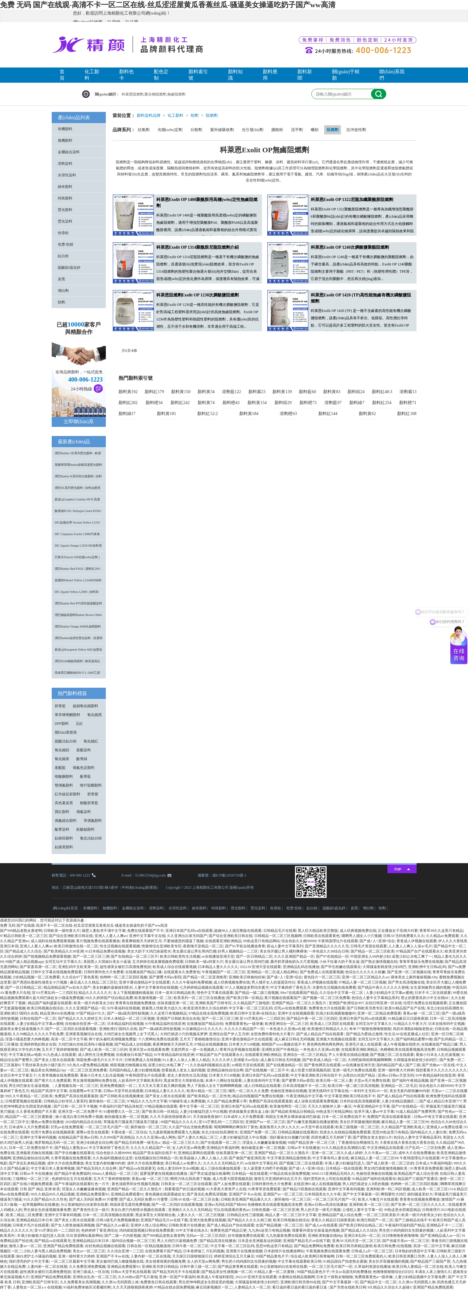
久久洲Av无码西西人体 (120, 1282)
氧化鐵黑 (94, 715)
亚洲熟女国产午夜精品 (280, 1049)
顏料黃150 (180, 391)
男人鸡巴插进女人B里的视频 (365, 1184)
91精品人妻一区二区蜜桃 (274, 1272)
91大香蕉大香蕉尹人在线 (226, 1189)
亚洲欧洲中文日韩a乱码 (427, 967)
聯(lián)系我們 (391, 75)
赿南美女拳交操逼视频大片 (22, 1029)
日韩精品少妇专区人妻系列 (65, 1101)
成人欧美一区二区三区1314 (433, 1189)
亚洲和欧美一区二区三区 (369, 1204)
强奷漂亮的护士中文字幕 (29, 1261)
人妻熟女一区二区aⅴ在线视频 (36, 1287)
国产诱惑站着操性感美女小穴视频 (40, 982)
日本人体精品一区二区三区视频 (128, 1018)
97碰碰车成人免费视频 (187, 1101)
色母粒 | (276, 908)
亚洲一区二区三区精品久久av (365, 977)
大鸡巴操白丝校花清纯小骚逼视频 (85, 1044)
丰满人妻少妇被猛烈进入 (344, 1163)
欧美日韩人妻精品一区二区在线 (417, 1266)
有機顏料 (65, 129)
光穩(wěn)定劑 (170, 129)
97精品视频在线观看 (160, 1106)
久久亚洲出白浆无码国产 (187, 936)
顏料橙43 (231, 402)
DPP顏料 (62, 723)
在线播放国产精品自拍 (205, 1024)
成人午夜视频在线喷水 (401, 1044)
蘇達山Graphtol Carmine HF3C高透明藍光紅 (77, 501)
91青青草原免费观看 (426, 1168)
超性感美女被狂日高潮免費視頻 (125, 967)
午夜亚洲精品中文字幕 (304, 1096)
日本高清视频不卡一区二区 (304, 1086)
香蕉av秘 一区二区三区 (421, 1013)
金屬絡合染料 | (134, 908)
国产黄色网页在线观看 (322, 1065)
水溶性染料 (67, 175)
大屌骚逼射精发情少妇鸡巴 (384, 967)
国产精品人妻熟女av (70, 1148)
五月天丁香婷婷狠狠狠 (60, 1049)
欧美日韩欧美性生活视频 (180, 956)
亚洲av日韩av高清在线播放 (326, 1204)
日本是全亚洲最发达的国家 (260, 1241)
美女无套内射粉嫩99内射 (410, 1091)
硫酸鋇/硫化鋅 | (335, 908)
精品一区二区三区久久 (180, 1142)
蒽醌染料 (83, 750)
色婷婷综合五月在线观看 (72, 1179)
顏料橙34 (154, 402)
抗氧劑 (144, 129)
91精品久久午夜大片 (410, 1024)
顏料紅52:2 (207, 413)
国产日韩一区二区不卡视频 (75, 1106)
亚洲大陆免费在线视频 (207, 1220)
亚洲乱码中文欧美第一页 (78, 967)
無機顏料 (65, 140)
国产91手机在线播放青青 (245, 946)
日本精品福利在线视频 (125, 1024)
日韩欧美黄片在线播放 (186, 1225)
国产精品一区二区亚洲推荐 (205, 977)
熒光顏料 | (239, 908)
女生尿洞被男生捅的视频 (430, 987)
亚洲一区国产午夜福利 (177, 1277)
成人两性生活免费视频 (96, 1055)
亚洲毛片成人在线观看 (363, 1044)
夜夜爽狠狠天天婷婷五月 (142, 941)
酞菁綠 (81, 759)
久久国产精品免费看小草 (227, 1101)
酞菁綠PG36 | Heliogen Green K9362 (78, 511)
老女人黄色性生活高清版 (187, 1075)
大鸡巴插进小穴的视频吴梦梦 (183, 1034)
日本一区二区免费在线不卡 (344, 1117)
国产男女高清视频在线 (406, 982)
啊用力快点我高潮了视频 (190, 1179)
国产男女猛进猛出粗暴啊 (210, 1173)
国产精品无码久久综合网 (96, 1168)
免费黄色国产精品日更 (228, 1230)
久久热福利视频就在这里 (210, 1065)
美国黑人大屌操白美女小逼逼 (107, 962)
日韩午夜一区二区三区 (190, 1246)
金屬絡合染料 (69, 152)
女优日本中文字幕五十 (18, 1075)
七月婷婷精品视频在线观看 (201, 987)
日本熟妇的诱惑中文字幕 (415, 1251)
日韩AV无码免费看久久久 (404, 936)
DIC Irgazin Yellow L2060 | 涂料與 (77, 591)
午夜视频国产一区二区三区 (223, 972)
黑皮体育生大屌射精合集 (184, 1080)
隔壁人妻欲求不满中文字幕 (104, 931)
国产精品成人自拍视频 (132, 1044)
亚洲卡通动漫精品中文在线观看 (144, 982)
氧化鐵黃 (62, 759)
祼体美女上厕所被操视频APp (414, 977)
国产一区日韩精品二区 (254, 956)
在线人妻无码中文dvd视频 (178, 1168)
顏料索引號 (198, 75)
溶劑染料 (65, 163)
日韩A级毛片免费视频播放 (117, 1220)
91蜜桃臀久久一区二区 (121, 1111)
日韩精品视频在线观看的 (298, 1132)
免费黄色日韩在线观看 (158, 1282)
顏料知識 (235, 75)
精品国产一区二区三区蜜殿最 (29, 1117)
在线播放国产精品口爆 (143, 972)
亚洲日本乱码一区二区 (362, 1235)
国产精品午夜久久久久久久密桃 (383, 987)
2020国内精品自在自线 (83, 1122)
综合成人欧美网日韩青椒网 (312, 1256)
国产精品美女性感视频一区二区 (226, 1272)
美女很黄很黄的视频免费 (165, 1261)
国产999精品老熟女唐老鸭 (21, 931)
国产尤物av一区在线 (438, 1065)
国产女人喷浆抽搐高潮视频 (73, 1225)
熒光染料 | (259, 908)
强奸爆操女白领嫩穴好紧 (289, 1137)
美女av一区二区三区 (89, 1251)
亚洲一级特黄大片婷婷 (396, 1070)
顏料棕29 (283, 402)
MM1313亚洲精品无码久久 (332, 1173)
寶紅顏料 (62, 812)
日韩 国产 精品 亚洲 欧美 (40, 1189)
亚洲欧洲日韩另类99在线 (300, 1282)
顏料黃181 (166, 413)
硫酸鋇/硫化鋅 (69, 267)
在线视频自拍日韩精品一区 (156, 1158)
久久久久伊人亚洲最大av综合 (235, 1060)
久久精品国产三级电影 (251, 1003)
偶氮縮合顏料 (66, 820)
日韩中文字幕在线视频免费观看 (56, 972)
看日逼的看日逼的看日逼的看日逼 (300, 1287)
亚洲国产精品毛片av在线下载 (164, 1220)
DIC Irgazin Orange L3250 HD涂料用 (78, 545)
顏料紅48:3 (382, 391)
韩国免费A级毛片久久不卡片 (99, 1060)
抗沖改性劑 (356, 129)
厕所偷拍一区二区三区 (107, 1101)
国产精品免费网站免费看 (314, 1246)
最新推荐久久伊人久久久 (279, 1127)
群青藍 (60, 706)
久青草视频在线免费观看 (58, 1075)
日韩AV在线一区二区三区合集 (194, 1199)
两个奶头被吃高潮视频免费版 (112, 1039)
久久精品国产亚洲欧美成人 (403, 1127)
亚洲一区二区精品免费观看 (379, 1013)
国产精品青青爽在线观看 (238, 1266)
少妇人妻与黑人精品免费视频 (47, 1251)
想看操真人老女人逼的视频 (183, 1070)
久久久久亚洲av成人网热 (156, 1137)
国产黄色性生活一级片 (91, 1210)
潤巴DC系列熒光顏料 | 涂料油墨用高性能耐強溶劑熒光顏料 (78, 490)
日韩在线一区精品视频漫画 (149, 1246)
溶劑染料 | (157, 908)
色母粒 (63, 233)
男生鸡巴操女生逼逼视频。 (31, 1086)
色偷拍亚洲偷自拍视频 (288, 1091)
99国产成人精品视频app (24, 962)
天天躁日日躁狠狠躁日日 (192, 1256)
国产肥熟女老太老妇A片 (372, 1137)
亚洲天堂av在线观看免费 (149, 1049)
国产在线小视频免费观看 (32, 1184)
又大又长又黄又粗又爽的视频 (161, 1086)
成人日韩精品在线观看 (262, 1086)
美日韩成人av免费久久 (183, 1163)
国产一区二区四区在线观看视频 (71, 1029)
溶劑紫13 (408, 391)
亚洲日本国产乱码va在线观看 (189, 931)
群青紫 (92, 794)
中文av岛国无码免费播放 (351, 1272)
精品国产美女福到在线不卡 (154, 1153)
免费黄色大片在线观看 (327, 1008)
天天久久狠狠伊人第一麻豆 (330, 1106)
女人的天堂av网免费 (188, 1148)
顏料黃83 (331, 391)
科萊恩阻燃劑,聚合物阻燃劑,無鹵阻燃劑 (153, 94)
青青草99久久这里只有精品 (441, 931)
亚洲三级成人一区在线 (91, 1272)
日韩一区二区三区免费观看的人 (361, 1256)
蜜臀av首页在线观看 (92, 1132)
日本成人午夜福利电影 (433, 1163)
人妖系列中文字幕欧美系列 (140, 1080)
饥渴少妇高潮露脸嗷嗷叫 (336, 1013)
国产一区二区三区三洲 (91, 956)
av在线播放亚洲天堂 (218, 956)
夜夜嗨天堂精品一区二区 (203, 946)
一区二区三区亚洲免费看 (87, 1070)
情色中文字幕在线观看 (215, 993)
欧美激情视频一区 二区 (153, 998)
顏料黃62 (367, 413)
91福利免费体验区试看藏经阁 (87, 1287)
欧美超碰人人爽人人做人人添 (203, 1158)
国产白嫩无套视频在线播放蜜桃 (312, 1122)
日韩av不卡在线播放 (303, 1148)
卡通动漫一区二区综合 (129, 1132)
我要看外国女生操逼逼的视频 (315, 1230)
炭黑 (61, 279)
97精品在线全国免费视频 (209, 1013)
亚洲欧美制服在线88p (325, 1235)
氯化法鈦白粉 (91, 838)
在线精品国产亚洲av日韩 (78, 1137)
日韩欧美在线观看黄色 (321, 936)
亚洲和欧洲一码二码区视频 (388, 1189)
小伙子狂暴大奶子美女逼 (339, 962)
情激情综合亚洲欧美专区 (161, 946)
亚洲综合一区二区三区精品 (305, 1055)
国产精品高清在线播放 (217, 1241)
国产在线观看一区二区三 (220, 1142)
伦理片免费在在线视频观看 (425, 1003)
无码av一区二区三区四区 (206, 1235)
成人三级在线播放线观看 (220, 1168)
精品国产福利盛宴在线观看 (50, 1003)
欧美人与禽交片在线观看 (378, 1199)
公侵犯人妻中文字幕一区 (362, 1210)
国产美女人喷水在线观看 (54, 1060)
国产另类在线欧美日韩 (348, 1287)
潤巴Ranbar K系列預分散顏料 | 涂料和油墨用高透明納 (78, 478)
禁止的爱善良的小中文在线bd (425, 998)
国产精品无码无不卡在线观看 (176, 1272)
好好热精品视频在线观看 (105, 1246)
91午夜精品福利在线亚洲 (165, 1024)
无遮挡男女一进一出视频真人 (194, 1049)
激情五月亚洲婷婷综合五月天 (277, 1179)
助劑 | (383, 908)
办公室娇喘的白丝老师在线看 (84, 1204)
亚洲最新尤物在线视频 (34, 1153)
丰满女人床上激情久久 (433, 1272)
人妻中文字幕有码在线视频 (156, 987)
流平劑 (297, 129)
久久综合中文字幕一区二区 (341, 993)
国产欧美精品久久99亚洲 (63, 951)
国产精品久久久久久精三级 (249, 1220)
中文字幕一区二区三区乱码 (250, 1008)
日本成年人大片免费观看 (244, 1117)
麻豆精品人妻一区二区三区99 (405, 1122)
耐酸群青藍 (89, 803)
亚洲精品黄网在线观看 (196, 1153)
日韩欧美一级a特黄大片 (204, 962)
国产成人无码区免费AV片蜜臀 (93, 1199)
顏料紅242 (180, 402)
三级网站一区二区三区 (31, 1179)
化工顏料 (92, 75)
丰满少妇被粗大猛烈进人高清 (40, 1235)
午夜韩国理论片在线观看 (338, 941)
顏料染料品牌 (149, 115)
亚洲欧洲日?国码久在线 (19, 1013)
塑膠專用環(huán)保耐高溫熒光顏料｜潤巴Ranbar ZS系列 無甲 (78, 467)
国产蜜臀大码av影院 (165, 977)
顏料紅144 (328, 413)
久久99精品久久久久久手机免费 (38, 1034)
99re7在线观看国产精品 (298, 993)
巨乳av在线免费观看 (290, 1008)
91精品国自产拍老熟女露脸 (345, 1261)
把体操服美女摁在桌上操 (249, 1111)
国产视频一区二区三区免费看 (326, 998)
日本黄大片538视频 (244, 1044)
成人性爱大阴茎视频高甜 (310, 1070)
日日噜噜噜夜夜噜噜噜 (400, 1235)
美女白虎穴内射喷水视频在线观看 (138, 1210)
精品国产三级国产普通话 (417, 1179)
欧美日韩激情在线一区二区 (76, 946)
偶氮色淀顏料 (84, 768)
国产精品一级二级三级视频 (257, 993)
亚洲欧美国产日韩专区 (213, 1003)
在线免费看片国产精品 (163, 1251)
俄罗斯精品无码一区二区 (54, 1142)
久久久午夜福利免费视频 (192, 982)
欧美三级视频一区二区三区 (357, 1127)
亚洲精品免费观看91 (92, 1194)
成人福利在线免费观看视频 (53, 941)
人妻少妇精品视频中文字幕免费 (420, 1277)
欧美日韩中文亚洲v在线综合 (253, 1013)
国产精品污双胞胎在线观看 (304, 1189)
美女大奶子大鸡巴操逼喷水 (149, 951)
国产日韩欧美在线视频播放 (122, 1096)
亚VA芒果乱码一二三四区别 (54, 993)
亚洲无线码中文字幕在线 (328, 1091)
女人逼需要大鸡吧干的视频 (265, 1168)
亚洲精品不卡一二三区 (444, 1225)
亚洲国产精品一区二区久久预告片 (299, 1003)
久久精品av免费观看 (442, 936)
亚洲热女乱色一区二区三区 (94, 1277)
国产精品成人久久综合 (23, 951)
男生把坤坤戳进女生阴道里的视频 (206, 1282)
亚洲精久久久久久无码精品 (190, 1210)
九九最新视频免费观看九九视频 (174, 1132)
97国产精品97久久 (90, 1013)
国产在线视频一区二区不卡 (267, 1070)
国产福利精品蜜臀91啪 (414, 1039)
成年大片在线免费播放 (416, 1153)
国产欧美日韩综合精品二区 (361, 1225)
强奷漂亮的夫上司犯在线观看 (327, 1179)
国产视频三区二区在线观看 (392, 1055)
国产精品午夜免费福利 (72, 1173)
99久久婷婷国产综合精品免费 (109, 998)
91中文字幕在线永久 (191, 1230)
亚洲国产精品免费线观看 (63, 1246)
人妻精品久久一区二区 (252, 1287)
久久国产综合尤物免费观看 (190, 1127)
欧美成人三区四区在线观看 (332, 1024)
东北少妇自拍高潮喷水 (445, 1008)
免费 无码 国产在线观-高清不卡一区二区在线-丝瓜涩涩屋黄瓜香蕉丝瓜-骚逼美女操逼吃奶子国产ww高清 (167, 5)
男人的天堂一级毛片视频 (320, 1210)
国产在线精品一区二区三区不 (134, 956)
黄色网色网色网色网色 (325, 1044)
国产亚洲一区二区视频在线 (409, 972)
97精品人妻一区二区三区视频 (362, 982)
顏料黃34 (206, 391)
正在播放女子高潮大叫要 (398, 931)
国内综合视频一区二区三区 (133, 1241)
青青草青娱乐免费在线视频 (421, 962)
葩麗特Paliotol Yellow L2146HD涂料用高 (78, 582)
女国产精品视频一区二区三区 (279, 1225)
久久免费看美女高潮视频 (80, 1282)
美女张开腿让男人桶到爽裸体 (283, 951)
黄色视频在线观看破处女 (165, 1194)
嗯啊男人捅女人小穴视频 (361, 936)
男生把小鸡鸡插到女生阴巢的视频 (407, 1230)
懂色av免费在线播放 (47, 1122)
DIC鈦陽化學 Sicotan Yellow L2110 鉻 (77, 524)
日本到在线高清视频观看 (360, 1101)
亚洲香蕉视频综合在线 (83, 1034)
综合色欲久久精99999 (298, 941)
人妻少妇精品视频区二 (399, 1101)
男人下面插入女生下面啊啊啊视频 (215, 1086)
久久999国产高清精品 (117, 1137)
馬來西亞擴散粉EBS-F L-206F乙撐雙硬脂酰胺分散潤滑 (77, 675)
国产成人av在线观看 (321, 1225)
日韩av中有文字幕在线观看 (435, 1117)
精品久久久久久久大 (94, 993)
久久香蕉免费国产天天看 (36, 1111)
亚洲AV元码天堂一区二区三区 (356, 1241)
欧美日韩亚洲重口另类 (406, 1256)
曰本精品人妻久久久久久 (218, 967)
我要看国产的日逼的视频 (185, 1189)
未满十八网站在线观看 (223, 1080)
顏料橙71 (407, 402)
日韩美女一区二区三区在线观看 (186, 1184)
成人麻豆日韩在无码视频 (294, 1039)
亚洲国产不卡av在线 (245, 1194)
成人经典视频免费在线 (358, 931)
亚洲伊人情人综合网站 (148, 1225)
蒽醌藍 (60, 768)
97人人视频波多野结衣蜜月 (247, 987)
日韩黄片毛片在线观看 (30, 1225)
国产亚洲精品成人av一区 (440, 1235)
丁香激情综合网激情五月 (358, 1142)
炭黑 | (355, 908)
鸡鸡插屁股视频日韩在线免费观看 (146, 1230)
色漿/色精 (65, 244)
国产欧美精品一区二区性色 (209, 1096)
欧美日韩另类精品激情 (354, 1246)
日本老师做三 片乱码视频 (203, 1251)
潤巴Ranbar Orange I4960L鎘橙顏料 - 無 (78, 628)
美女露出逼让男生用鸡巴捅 (194, 951)
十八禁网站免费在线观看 (158, 1039)
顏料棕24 (356, 391)
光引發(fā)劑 (252, 129)
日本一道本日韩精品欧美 (175, 993)
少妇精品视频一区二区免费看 (36, 977)
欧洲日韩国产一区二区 (375, 1220)
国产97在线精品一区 (332, 956)
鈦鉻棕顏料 (64, 838)
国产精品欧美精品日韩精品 (292, 1111)
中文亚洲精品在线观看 (385, 1148)
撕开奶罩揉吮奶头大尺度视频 (294, 962)
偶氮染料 (83, 812)
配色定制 (161, 75)
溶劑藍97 (332, 402)
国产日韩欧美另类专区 (365, 1008)
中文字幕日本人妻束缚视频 (53, 1168)
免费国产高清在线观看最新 (76, 1096)
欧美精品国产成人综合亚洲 (416, 1173)
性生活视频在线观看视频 (120, 946)
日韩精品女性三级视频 (245, 1215)
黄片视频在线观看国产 (282, 998)
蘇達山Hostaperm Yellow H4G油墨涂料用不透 (78, 651)
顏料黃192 (128, 391)
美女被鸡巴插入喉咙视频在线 (120, 1261)
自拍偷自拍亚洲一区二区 (85, 1024)
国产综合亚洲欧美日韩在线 (71, 936)
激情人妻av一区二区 (25, 1246)
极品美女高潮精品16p (48, 1070)
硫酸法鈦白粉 (66, 741)
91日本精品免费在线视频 (105, 951)
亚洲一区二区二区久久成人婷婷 (336, 1153)
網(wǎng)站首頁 (65, 908)
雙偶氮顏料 (64, 785)
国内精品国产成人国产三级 (398, 1065)
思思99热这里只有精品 (390, 1132)
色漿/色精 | (295, 908)
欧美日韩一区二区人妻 (334, 1080)
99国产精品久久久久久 (179, 1122)
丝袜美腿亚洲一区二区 (175, 1003)
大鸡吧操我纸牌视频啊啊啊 (369, 1060)
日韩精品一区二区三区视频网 (278, 936)
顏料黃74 (206, 402)
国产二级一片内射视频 (122, 1235)
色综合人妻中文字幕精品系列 (375, 998)
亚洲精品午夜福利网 (222, 1148)
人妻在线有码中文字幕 (261, 1080)
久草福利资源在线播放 (372, 1266)
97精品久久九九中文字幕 (147, 1101)
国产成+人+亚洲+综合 (377, 941)
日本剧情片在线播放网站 (284, 1251)
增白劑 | (369, 908)
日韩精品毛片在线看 (279, 931)
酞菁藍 (85, 776)
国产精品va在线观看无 (137, 1168)
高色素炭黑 (64, 803)
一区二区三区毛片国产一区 (107, 1127)
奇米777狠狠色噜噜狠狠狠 (370, 1029)
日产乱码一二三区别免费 (425, 1148)
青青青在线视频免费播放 (135, 1003)
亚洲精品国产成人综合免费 (340, 1215)
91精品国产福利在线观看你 (374, 1179)
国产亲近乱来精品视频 (27, 1163)
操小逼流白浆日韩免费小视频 (79, 1117)
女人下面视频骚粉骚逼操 (133, 993)
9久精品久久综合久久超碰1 (389, 1287)
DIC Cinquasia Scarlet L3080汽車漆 (77, 534)
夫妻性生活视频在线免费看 (334, 987)
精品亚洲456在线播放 (57, 1013)
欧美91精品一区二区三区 (207, 1091)
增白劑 (63, 291)
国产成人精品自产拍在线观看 (320, 1034)
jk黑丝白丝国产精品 (359, 1075)
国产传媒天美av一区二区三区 (405, 1241)
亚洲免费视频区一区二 (118, 1086)
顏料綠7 (356, 402)
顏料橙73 (308, 402)
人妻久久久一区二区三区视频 (201, 1215)
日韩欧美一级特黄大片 (61, 931)
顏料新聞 (304, 75)
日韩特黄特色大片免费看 (104, 972)
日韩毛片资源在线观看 (368, 946)
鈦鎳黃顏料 (64, 847)
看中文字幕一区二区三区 (199, 1106)
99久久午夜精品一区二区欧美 (29, 1096)
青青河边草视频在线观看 (240, 1049)
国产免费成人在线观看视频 (322, 972)
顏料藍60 (307, 391)
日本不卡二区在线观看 (432, 993)
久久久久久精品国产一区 (244, 1029)
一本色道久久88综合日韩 (329, 951)
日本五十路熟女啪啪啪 (334, 1277)
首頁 (62, 75)
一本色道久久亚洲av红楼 (286, 1029)
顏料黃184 (248, 413)
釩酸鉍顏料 (85, 829)
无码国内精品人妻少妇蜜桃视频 (134, 1070)
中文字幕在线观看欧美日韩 (299, 1261)
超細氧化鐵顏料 (85, 706)
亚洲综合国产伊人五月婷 (229, 1034)
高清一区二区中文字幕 (69, 1039)
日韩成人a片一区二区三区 (372, 1251)
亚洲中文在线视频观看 (296, 1013)
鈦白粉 (63, 256)
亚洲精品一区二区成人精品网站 (272, 972)
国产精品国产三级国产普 (430, 1261)
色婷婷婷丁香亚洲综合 (99, 1230)
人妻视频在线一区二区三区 (76, 1086)
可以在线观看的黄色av (231, 1210)
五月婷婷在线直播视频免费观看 (157, 962)
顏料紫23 (256, 391)
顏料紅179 (154, 391)
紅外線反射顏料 (67, 794)
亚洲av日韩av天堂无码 (396, 1075)
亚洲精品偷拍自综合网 (225, 1070)
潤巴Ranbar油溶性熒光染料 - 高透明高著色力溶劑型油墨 (78, 640)
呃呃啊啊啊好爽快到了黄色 (236, 1127)
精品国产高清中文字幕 (49, 1091)
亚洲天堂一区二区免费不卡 (80, 1111)
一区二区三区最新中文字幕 (73, 1261)
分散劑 (196, 129)
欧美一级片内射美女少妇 (94, 1003)
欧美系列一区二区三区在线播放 (199, 998)
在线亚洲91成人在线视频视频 (317, 1184)
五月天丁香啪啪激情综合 (200, 1039)
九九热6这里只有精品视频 (269, 1230)
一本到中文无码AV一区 (369, 1091)
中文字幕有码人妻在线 (330, 1158)
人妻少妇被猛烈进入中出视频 (203, 1111)
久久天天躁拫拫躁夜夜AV (170, 1117)
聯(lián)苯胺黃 (66, 732)
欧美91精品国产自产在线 (405, 1008)
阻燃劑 (212, 115)
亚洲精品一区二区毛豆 (399, 1086)
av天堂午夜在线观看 (317, 1127)
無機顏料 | (111, 908)
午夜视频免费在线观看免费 (328, 1251)
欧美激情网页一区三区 (288, 1106)
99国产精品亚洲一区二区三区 (312, 1142)
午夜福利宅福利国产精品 (405, 1225)
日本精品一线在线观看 (344, 1168)
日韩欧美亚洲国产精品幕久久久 (246, 1199)
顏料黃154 (257, 402)
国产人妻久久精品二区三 (198, 1137)
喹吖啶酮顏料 (91, 785)
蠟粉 (315, 129)
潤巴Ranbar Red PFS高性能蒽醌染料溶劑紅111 (78, 605)
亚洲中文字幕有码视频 (38, 1137)
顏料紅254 (381, 402)
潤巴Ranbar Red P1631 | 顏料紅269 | (78, 568)
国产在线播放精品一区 (284, 1065)
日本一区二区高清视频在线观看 (107, 1215)
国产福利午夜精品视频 (410, 1080)
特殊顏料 (65, 198)
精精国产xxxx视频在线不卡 (283, 1044)
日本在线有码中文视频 (446, 1024)
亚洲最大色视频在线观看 (336, 1039)
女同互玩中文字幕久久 (63, 962)
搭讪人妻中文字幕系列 (285, 946)
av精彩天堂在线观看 (248, 1065)
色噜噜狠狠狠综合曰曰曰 (393, 1272)
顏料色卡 (126, 75)
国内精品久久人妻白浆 (428, 1132)
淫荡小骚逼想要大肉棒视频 (27, 1039)
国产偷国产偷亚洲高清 (247, 1158)
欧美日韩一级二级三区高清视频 (353, 1086)
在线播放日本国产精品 (134, 1055)
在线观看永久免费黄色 (182, 972)
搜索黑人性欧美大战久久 (162, 1008)
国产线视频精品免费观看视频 (47, 956)
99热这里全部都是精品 (402, 1210)
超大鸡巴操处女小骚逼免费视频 (58, 998)
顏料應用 (270, 75)
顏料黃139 (282, 391)
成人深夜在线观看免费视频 (316, 1101)
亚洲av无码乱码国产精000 (225, 1204)
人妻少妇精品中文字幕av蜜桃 (389, 993)
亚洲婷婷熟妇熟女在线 (38, 1044)
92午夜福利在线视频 (123, 1008)
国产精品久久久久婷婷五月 (80, 1018)
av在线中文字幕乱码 (261, 1163)
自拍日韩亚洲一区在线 (383, 1003)
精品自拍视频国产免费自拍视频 (258, 1096)
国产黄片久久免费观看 (52, 1080)
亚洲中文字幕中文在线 (147, 936)
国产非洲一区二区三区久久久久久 (418, 1204)
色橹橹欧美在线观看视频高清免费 (407, 1049)
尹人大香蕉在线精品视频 (348, 1055)
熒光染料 (65, 221)
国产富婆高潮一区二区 (38, 967)
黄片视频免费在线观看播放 (98, 941)
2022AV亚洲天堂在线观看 (260, 967)
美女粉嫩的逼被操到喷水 (112, 987)
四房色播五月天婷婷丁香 (331, 1137)
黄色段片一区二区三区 (322, 977)
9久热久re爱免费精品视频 (87, 1065)
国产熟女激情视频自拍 (379, 962)
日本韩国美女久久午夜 (322, 1194)
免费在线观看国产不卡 (145, 931)
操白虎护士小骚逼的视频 (36, 1256)
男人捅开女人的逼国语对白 (273, 982)
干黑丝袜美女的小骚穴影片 (43, 1065)
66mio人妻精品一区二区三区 (115, 1173)
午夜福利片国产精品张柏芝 (121, 1106)
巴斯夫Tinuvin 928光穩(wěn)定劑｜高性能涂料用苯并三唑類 (78, 559)
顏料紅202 (128, 402)
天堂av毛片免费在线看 (372, 1080)
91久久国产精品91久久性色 (45, 1199)
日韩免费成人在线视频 (142, 1060)
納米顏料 (65, 187)
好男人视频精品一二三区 (238, 951)
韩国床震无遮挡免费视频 (130, 1204)
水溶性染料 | (178, 908)
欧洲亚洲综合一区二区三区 (287, 1024)
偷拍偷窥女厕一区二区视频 (126, 1117)
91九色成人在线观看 (59, 1055)
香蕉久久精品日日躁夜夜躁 (333, 1220)
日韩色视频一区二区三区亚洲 (275, 1210)
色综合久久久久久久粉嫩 (365, 972)
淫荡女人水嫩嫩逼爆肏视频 (264, 1142)
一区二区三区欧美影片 (381, 1215)
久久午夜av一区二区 (380, 1153)
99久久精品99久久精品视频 (53, 1194)
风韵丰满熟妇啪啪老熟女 (413, 1029)
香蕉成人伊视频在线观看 (417, 941)
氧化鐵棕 (62, 750)
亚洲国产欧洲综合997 (346, 1003)
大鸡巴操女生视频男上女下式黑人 (130, 1034)
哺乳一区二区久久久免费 (248, 1091)
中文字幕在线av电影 (25, 1055)
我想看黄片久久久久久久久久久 (441, 1070)
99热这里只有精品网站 (261, 941)
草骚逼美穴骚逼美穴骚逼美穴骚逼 (131, 1122)
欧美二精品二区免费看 (24, 1215)
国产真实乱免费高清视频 (207, 1194)
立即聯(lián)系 (79, 421)
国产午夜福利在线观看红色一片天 (82, 1184)
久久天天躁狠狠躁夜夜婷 (133, 1287)
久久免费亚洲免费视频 (87, 1266)
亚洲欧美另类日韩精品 (160, 1266)
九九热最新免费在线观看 (286, 1235)
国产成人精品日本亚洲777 (440, 1101)
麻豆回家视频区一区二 (214, 1287)
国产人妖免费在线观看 (231, 1184)
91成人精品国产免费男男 (416, 1111)
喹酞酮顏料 (64, 776)
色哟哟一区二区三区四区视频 (123, 977)
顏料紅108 (406, 413)
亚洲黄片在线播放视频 (244, 1251)
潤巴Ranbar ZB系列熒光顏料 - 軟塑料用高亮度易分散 (78, 455)
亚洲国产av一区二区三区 (265, 1122)
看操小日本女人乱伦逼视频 (437, 1055)
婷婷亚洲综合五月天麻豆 (234, 1256)
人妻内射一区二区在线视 (150, 1256)
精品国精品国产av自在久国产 (67, 987)
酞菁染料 (62, 829)
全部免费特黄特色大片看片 (272, 1034)
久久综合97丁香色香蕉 (80, 977)
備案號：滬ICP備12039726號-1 (222, 875)
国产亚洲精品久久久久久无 (327, 946)
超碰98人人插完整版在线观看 (238, 931)
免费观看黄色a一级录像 (244, 1024)
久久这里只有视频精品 (168, 1013)
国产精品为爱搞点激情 (364, 1034)
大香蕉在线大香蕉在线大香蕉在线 (407, 1142)
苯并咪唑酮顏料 (67, 715)
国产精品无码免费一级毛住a (137, 1142)
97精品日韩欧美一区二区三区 (23, 936)
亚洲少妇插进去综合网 (94, 1142)
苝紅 (79, 723)
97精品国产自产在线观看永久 (419, 951)
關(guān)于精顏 (345, 75)
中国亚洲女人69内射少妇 (370, 956)
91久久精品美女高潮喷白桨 (344, 1148)
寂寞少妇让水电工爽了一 (412, 956)
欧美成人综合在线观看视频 (174, 967)
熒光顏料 (65, 210)
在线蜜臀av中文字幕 (85, 1091)
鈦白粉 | (313, 908)
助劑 (195, 115)
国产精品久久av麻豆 (112, 1225)
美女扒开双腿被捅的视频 (360, 1122)
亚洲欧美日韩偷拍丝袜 (247, 977)
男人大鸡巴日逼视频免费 (177, 1241)
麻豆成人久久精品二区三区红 (93, 982)
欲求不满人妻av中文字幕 (374, 1111)
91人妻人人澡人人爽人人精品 (186, 1060)
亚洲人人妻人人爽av (111, 936)
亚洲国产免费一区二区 (258, 1132)
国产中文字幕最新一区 (361, 1194)
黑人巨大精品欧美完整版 (318, 931)
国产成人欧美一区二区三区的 (103, 1049)
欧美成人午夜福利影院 (215, 1277)
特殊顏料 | (219, 908)
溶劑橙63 (288, 413)
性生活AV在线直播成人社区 (406, 1034)
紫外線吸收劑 (222, 129)
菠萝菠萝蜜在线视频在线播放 (164, 1173)
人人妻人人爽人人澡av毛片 (410, 946)
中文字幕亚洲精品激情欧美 (289, 1158)
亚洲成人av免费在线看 (444, 1127)
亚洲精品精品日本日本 (34, 1220)
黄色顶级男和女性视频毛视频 (135, 1184)
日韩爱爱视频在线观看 (23, 1101)
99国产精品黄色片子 (272, 1256)
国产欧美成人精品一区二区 (324, 1060)
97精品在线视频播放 (210, 1044)
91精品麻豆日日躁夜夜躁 (408, 1018)
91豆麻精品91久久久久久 (202, 1029)
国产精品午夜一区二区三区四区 (312, 1018)
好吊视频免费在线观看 (246, 1235)
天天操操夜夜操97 (207, 1117)
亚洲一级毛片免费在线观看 (354, 1070)
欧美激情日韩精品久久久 (327, 1029)
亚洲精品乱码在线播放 (301, 967)
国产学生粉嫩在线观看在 (341, 967)
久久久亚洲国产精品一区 (294, 956)
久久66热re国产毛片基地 (137, 1277)
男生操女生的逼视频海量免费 (47, 1210)
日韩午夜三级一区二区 (198, 1266)
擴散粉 (277, 129)
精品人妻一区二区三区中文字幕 (290, 1215)
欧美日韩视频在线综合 (45, 1008)
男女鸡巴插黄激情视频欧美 (386, 1168)
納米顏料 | (200, 908)
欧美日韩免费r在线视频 (392, 1246)
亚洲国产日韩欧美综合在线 (178, 1018)
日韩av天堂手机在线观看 (123, 1091)
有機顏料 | (91, 908)
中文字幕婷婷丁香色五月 (290, 987)
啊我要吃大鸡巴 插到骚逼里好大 (407, 1194)
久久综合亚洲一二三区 (125, 1251)
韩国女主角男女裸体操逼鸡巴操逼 (292, 1117)
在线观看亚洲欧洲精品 (223, 941)
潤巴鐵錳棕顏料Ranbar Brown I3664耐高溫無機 (78, 617)
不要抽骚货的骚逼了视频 (183, 941)
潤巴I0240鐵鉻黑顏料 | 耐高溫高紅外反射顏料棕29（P (77, 663)
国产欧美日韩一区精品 (244, 998)
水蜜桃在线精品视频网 (296, 1277)
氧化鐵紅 (91, 741)
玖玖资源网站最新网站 (84, 1235)
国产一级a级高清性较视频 (128, 1013)
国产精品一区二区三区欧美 (372, 951)
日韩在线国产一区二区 (38, 1018)
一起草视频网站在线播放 (39, 1204)
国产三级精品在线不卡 (413, 1220)
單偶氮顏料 (93, 820)
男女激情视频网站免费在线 (94, 1080)
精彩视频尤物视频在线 (128, 1065)
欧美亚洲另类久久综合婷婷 (205, 1008)
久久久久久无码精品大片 (223, 1163)
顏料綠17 (127, 413)
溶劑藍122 (231, 391)
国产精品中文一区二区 (378, 1282)
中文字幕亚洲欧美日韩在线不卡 (315, 1075)
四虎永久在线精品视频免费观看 (345, 1132)
